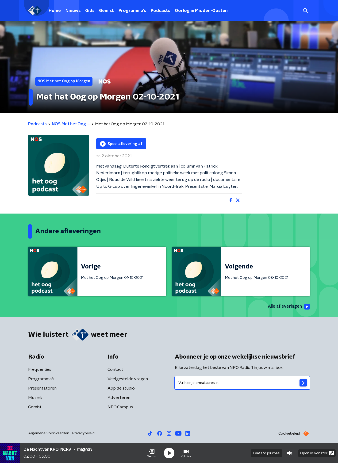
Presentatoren (42, 388)
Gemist (106, 11)
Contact (115, 369)
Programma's (132, 11)
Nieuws (73, 11)
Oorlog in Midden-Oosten (201, 11)
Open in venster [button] (317, 453)
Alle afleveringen (289, 307)
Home (55, 11)
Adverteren (119, 398)
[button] (151, 453)
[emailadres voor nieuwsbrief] (242, 382)
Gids (89, 11)
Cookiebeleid (289, 433)
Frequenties (39, 369)
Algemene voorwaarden (48, 433)
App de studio (121, 388)
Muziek (35, 398)
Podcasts (160, 11)
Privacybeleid (83, 433)
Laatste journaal (266, 453)
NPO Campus (120, 407)
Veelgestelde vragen (128, 379)
